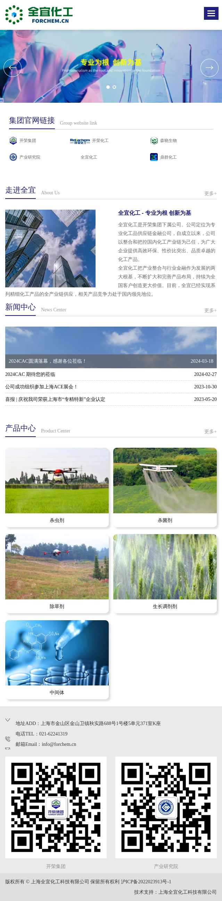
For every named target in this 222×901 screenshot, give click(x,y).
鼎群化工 (168, 157)
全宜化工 (89, 157)
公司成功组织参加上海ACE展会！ (41, 386)
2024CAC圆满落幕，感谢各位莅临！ (49, 361)
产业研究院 (29, 157)
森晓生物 (168, 140)
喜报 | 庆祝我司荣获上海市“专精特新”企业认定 (55, 399)
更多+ (210, 193)
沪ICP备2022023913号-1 (146, 881)
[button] (108, 87)
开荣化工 (100, 140)
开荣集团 (27, 140)
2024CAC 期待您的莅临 (30, 374)
